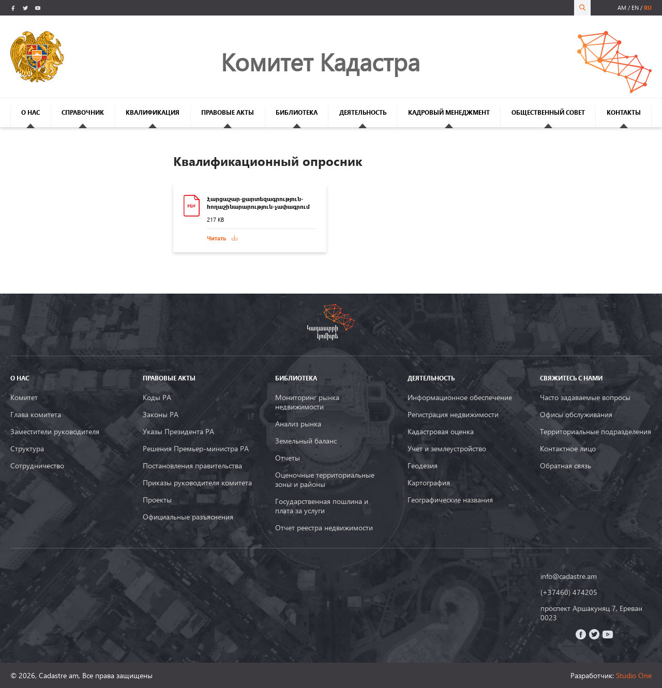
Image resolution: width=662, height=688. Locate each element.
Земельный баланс (306, 441)
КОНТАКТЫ (624, 112)
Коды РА (157, 397)
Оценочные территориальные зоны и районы (324, 479)
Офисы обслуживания (576, 414)
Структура (27, 448)
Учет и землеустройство (447, 448)
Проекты (157, 499)
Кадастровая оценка (441, 431)
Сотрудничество (37, 465)
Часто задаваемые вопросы (585, 397)
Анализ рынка (298, 424)
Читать (216, 238)
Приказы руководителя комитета (197, 482)
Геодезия (423, 465)
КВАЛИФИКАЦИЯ (152, 112)
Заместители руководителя (54, 431)
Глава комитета (35, 414)
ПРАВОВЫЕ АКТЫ (227, 112)
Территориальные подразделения (595, 431)
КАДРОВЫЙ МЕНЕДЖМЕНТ (449, 112)
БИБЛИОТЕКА (297, 112)
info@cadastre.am (568, 576)
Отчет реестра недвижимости (324, 527)
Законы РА (160, 414)
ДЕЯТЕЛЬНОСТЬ (362, 112)
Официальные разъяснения (188, 517)
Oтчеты (287, 458)
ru (648, 7)
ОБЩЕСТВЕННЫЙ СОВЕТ (548, 112)
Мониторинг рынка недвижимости (307, 402)
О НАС (30, 112)
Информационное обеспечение (460, 397)
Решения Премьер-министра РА (196, 448)
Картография (429, 482)
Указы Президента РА (178, 431)
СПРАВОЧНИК (83, 112)
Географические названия (450, 499)
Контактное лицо (568, 448)
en (635, 7)
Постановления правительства (192, 465)
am (622, 7)
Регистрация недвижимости (453, 414)
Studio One (634, 675)
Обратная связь (565, 465)
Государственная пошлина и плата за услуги (321, 506)
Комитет (24, 397)
